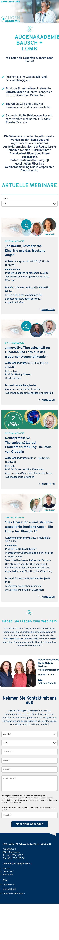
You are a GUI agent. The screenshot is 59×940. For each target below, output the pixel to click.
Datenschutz (9, 889)
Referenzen (8, 874)
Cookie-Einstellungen (14, 893)
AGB (5, 880)
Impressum (8, 884)
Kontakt (6, 868)
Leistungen (8, 871)
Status (5, 199)
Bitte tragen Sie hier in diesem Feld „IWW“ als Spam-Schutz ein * (28, 809)
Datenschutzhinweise (9, 802)
